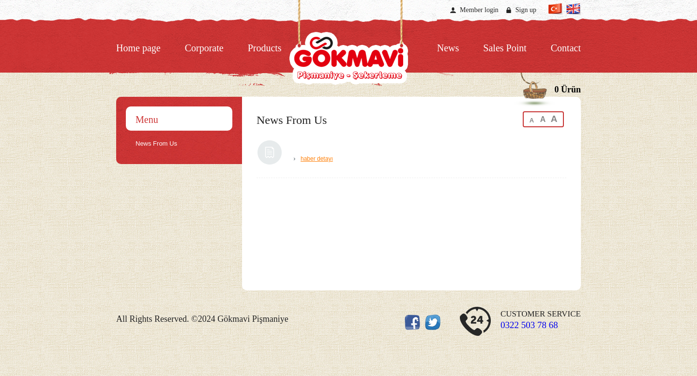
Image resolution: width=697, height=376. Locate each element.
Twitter (133, 9)
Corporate (204, 48)
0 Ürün (567, 89)
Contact (566, 48)
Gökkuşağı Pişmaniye (348, 54)
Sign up (525, 10)
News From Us (156, 143)
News (448, 48)
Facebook (121, 9)
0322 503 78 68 (529, 325)
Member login (479, 10)
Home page (138, 48)
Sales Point (504, 48)
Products (265, 48)
